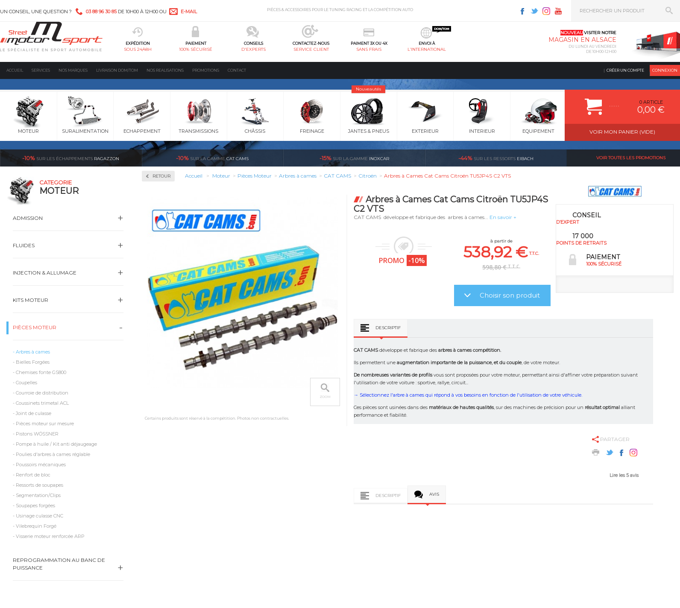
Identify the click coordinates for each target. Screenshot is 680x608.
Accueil (14, 70)
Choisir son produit (510, 295)
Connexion (664, 70)
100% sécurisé (195, 49)
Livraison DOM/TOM (117, 70)
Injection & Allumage (44, 272)
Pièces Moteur (34, 327)
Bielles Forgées (33, 362)
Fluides (24, 245)
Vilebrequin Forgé (36, 526)
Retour (161, 176)
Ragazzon (70, 158)
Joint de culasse (33, 413)
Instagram (546, 11)
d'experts (253, 49)
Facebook (522, 11)
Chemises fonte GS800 (41, 372)
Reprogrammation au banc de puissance (59, 564)
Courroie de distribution (42, 393)
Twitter (534, 11)
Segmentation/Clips (38, 495)
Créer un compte (625, 70)
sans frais (368, 49)
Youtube (558, 11)
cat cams (212, 158)
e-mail (189, 12)
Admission (28, 218)
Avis (434, 494)
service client (311, 49)
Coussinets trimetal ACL (42, 403)
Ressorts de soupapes (39, 485)
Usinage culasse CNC (39, 516)
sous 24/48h (138, 49)
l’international (426, 49)
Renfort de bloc (33, 475)
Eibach (495, 158)
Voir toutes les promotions (630, 158)
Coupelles (26, 383)
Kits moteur (30, 300)
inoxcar (354, 158)
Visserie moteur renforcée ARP (50, 536)
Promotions (205, 70)
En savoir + (502, 217)
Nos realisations (165, 70)
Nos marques (73, 70)
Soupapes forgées (35, 506)
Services (41, 70)
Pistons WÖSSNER (37, 434)
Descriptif (388, 327)
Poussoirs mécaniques (41, 465)
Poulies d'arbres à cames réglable (53, 454)
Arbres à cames (33, 352)
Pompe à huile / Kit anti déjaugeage (56, 444)
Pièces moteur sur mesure (45, 424)
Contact (237, 70)
